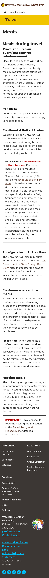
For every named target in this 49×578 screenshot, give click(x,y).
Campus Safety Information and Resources (10, 491)
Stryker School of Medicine (36, 468)
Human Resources (11, 499)
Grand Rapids (34, 451)
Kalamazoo (33, 456)
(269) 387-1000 (11, 531)
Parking (6, 510)
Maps (5, 505)
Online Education (36, 462)
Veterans (6, 465)
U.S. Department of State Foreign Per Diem (24, 264)
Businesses (8, 460)
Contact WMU (11, 535)
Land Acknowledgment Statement (13, 553)
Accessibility (8, 483)
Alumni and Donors (8, 453)
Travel (13, 12)
